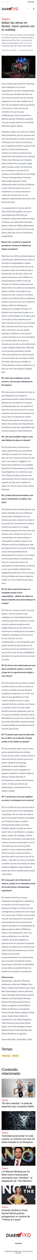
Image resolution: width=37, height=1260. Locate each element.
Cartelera (31, 2)
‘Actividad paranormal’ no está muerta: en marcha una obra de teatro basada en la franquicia (18, 1139)
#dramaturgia (6, 1056)
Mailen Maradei (27, 50)
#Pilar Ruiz (15, 1056)
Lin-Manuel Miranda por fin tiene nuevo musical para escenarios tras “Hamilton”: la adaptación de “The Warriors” (17, 1176)
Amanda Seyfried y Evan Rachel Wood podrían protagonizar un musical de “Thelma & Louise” (16, 1215)
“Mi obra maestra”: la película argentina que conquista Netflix (18, 1105)
